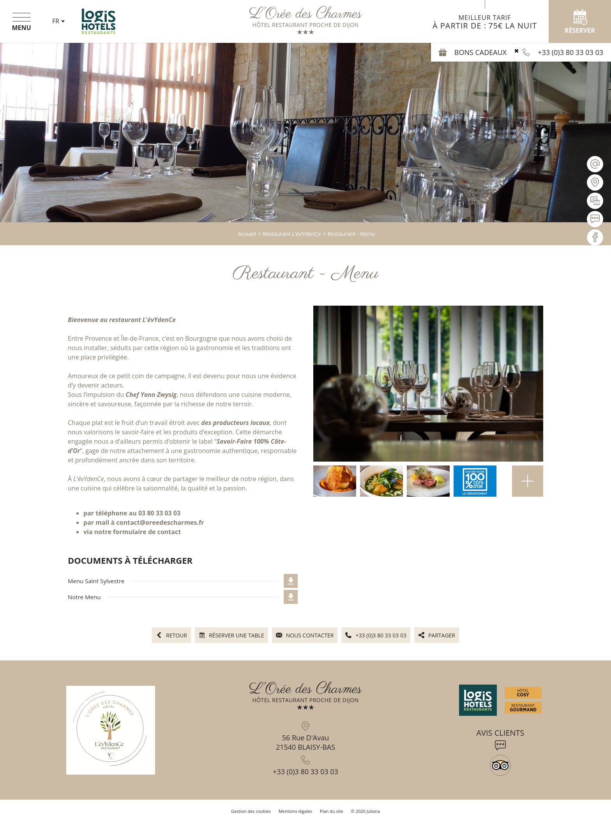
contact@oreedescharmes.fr (160, 522)
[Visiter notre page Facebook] (595, 237)
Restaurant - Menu (351, 233)
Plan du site (331, 811)
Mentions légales (295, 811)
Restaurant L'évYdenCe (292, 233)
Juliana (373, 811)
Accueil (247, 233)
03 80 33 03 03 (159, 513)
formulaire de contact (147, 531)
